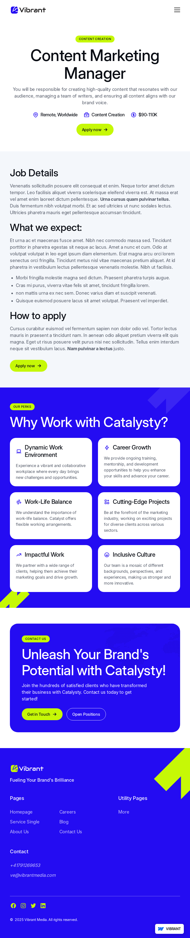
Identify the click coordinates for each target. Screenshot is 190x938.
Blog (64, 821)
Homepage (21, 812)
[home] (28, 9)
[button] (176, 10)
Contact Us (70, 831)
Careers (67, 812)
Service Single (25, 821)
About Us (19, 831)
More (123, 812)
